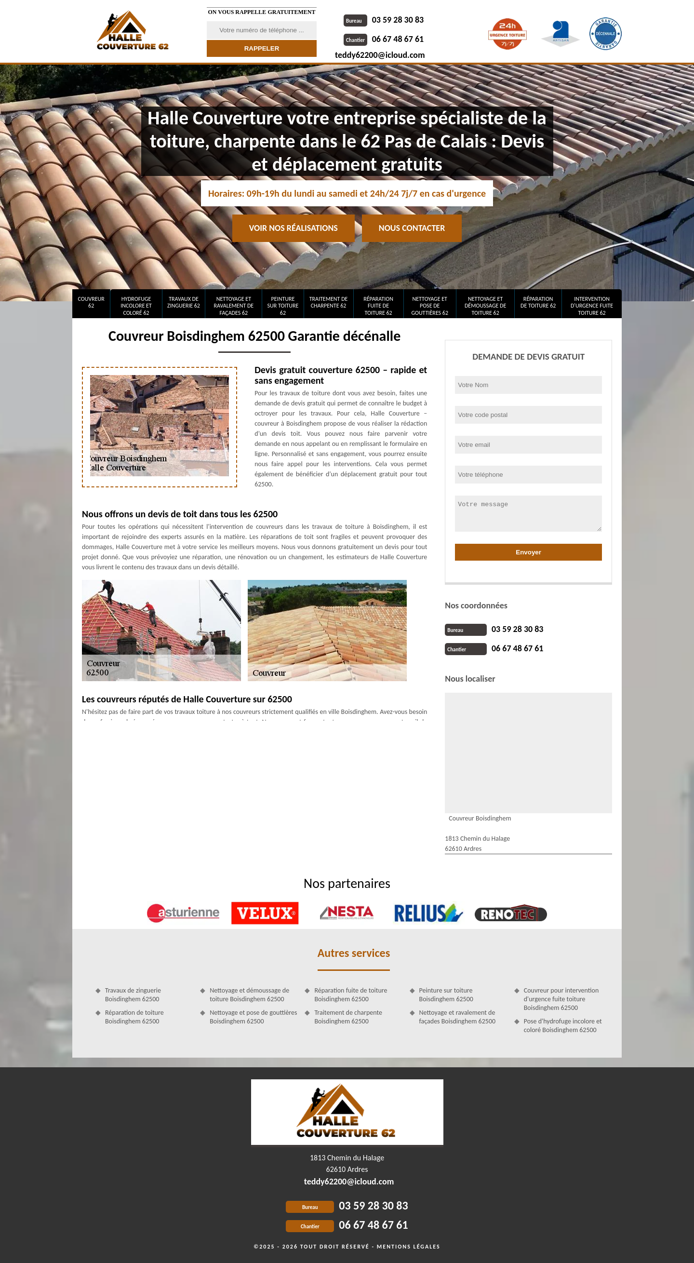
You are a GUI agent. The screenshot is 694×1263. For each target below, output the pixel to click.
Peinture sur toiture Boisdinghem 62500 (446, 994)
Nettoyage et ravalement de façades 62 (234, 306)
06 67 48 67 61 (384, 39)
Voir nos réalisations (293, 228)
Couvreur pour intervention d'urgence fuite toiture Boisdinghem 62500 (561, 999)
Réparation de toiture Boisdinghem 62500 (134, 1016)
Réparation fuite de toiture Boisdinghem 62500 (350, 994)
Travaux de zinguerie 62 (183, 302)
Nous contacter (412, 228)
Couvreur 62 (91, 302)
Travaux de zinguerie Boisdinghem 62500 (133, 994)
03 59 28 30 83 (384, 19)
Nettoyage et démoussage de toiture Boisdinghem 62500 (249, 994)
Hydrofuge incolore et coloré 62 (136, 306)
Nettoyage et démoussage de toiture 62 (485, 306)
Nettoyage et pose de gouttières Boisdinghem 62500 (253, 1016)
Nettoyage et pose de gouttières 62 (429, 306)
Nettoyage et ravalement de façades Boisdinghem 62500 (457, 1016)
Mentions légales (408, 1246)
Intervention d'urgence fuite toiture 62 (592, 306)
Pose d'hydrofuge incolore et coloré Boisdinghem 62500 (563, 1025)
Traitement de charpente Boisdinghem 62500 (348, 1016)
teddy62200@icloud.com (380, 55)
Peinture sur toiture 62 (283, 306)
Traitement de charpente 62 (328, 302)
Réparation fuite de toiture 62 (378, 306)
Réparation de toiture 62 (538, 302)
